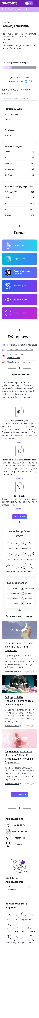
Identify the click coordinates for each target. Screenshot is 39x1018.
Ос (6, 157)
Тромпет (8, 119)
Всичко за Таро (19, 517)
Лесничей (8, 163)
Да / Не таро (19, 496)
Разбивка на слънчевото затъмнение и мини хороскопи (19, 646)
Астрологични (14, 819)
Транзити (15, 844)
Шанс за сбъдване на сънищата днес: (19, 66)
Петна (7, 152)
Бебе (6, 209)
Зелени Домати (11, 192)
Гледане (19, 442)
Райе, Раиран (10, 130)
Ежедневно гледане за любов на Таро (19, 459)
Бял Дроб (8, 175)
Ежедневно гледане (19, 420)
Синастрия (15, 838)
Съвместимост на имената (20, 349)
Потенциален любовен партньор (22, 345)
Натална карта (16, 831)
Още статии (19, 794)
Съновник (7, 22)
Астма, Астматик (12, 114)
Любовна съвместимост (18, 362)
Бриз (6, 125)
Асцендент (15, 825)
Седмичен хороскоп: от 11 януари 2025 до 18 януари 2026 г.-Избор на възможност (19, 757)
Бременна (8, 215)
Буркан (7, 198)
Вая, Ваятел (9, 169)
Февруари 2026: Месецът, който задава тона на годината (19, 701)
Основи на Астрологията (14, 880)
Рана (6, 203)
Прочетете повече (13, 672)
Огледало (8, 135)
